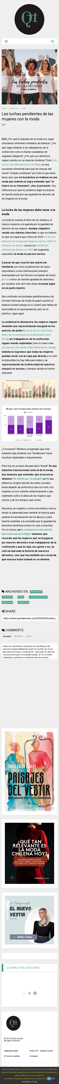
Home (4, 108)
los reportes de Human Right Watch (21, 347)
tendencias (14, 108)
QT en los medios (12, 1056)
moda (24, 108)
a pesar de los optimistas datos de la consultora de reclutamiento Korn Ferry (27, 334)
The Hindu (48, 347)
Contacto (34, 1056)
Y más (34, 1082)
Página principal (11, 1051)
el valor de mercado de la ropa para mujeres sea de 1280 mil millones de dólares (29, 241)
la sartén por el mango (27, 478)
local (6, 279)
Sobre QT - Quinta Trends (41, 1051)
